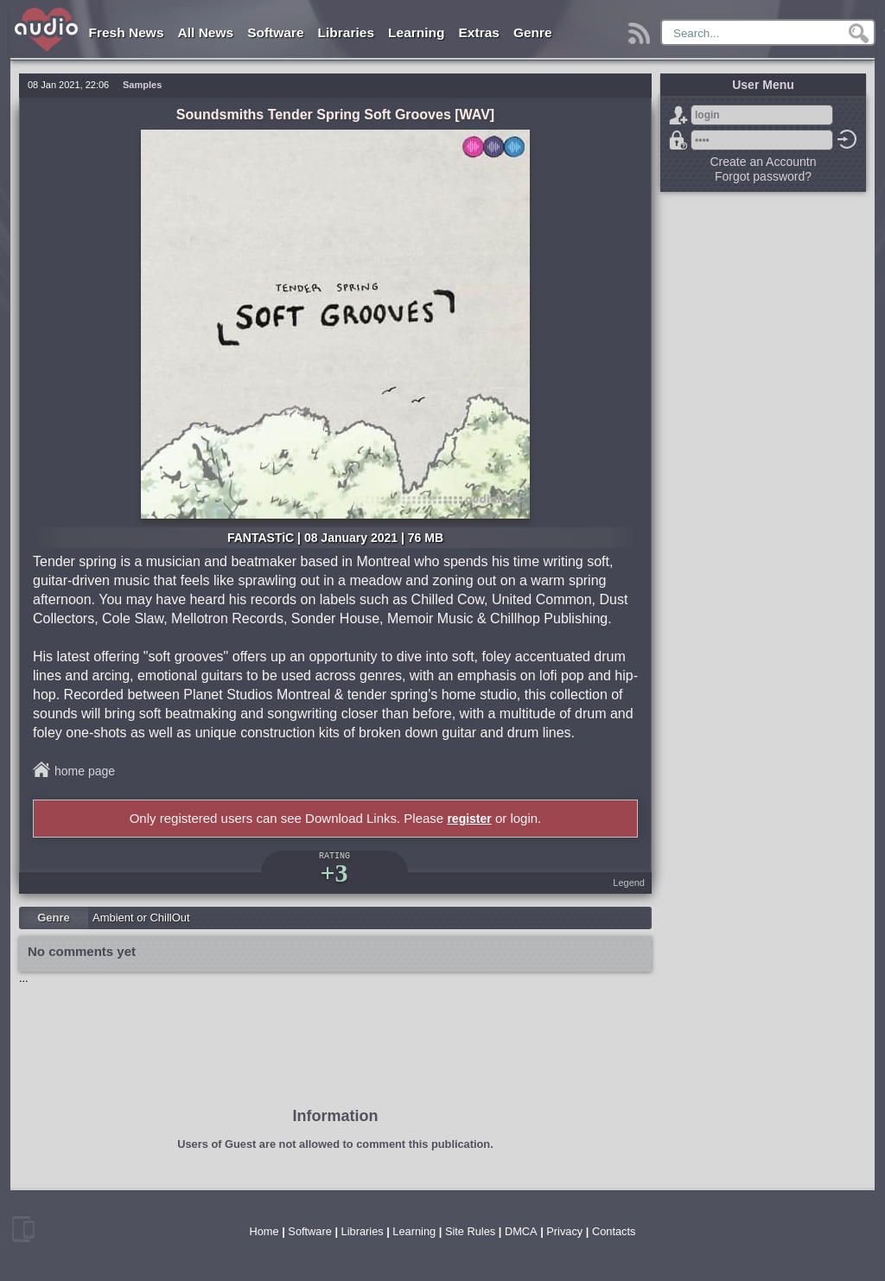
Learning (416, 32)
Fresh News (126, 32)
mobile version (23, 1229)
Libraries (346, 32)
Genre (532, 32)
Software (275, 32)
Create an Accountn (763, 162)
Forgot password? (678, 140)
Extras (479, 32)
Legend (629, 882)
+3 (333, 872)
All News (206, 32)
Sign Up (678, 114)
